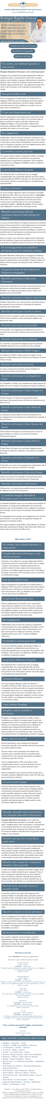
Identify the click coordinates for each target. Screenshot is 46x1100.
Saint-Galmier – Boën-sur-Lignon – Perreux (19, 1073)
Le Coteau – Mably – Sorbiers (14, 1050)
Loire (23, 1035)
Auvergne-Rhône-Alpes (23, 1033)
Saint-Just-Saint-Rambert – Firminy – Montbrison (22, 1082)
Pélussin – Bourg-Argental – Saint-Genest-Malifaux (22, 1054)
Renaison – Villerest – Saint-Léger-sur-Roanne (20, 1057)
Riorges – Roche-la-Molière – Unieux (17, 1059)
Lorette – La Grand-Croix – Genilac (16, 1052)
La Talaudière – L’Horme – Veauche (16, 1047)
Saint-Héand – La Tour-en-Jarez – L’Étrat (18, 1079)
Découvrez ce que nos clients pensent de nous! (23, 960)
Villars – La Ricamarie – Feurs (14, 1084)
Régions (23, 1031)
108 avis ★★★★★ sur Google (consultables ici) (23, 956)
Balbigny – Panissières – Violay (14, 1043)
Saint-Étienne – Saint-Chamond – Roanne (19, 1070)
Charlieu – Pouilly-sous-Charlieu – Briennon (20, 1045)
